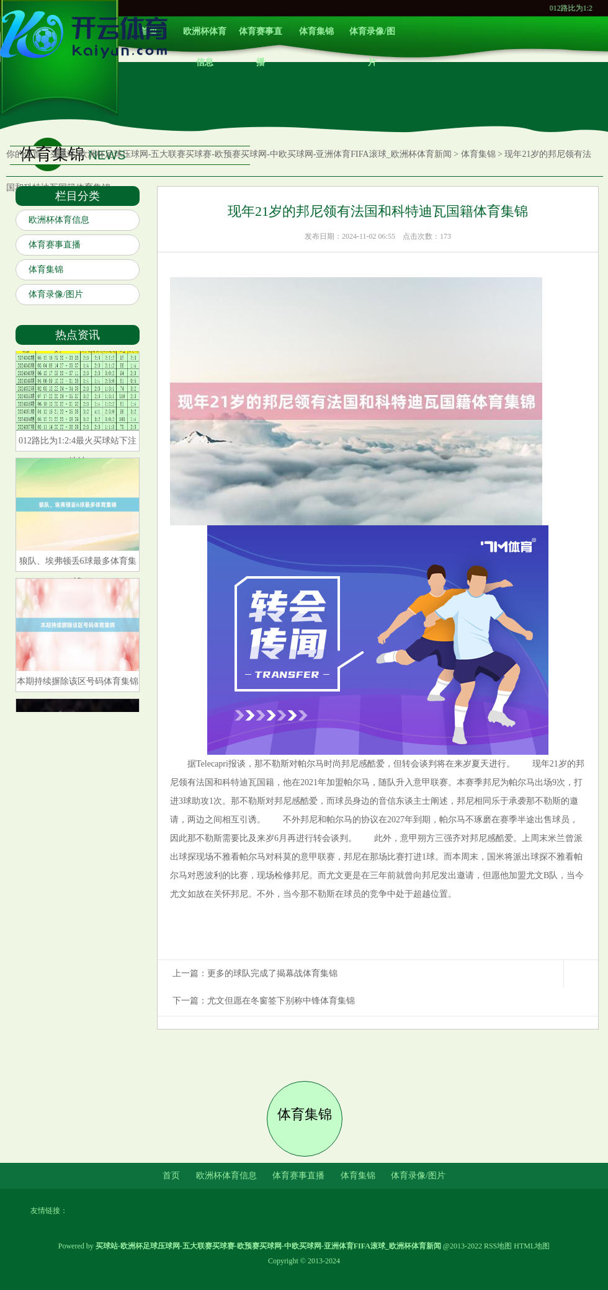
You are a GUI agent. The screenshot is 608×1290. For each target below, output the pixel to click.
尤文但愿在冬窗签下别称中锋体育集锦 (281, 1000)
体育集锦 (316, 31)
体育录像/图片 (372, 37)
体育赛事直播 (260, 37)
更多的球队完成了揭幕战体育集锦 (272, 973)
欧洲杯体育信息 (204, 37)
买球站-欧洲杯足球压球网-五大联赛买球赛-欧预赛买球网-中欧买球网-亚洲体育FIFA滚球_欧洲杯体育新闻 (251, 154)
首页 (171, 1175)
